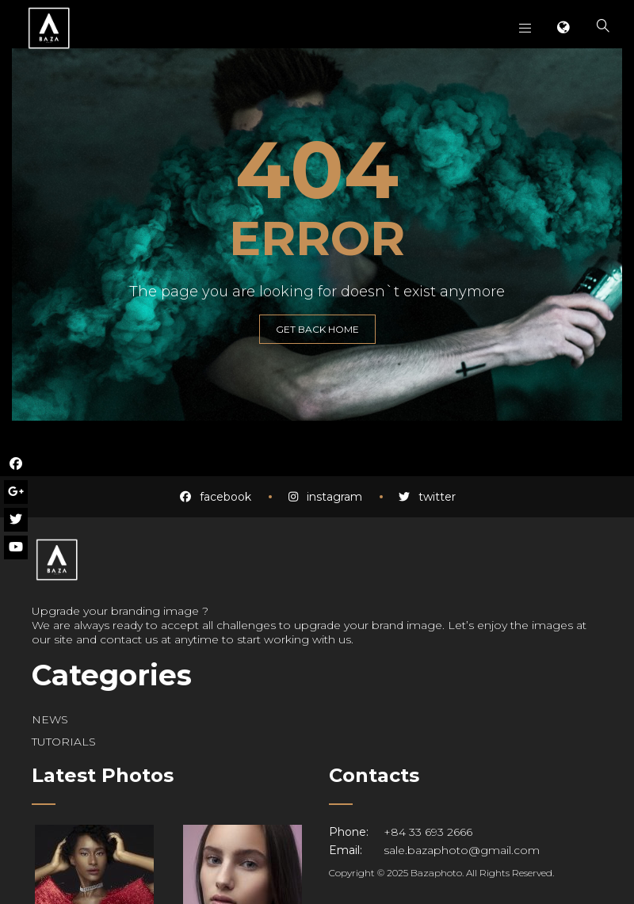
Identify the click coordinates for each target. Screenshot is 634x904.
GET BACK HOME (317, 329)
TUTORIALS (64, 741)
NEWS (50, 719)
